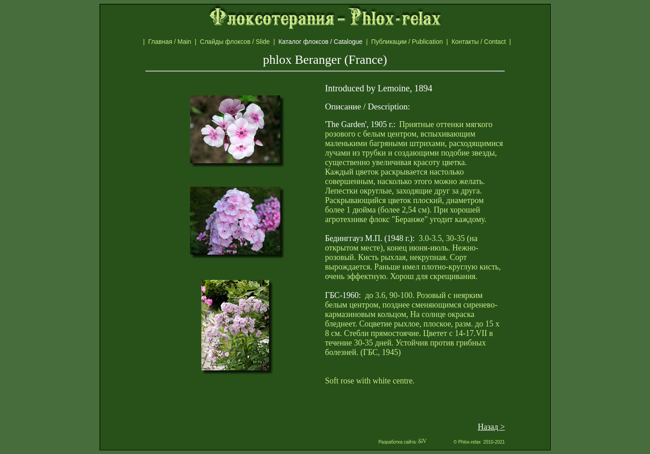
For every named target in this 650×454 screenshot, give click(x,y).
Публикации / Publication (408, 41)
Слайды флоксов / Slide (237, 41)
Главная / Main (171, 41)
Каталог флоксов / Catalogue (325, 41)
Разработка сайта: (402, 442)
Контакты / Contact (488, 41)
